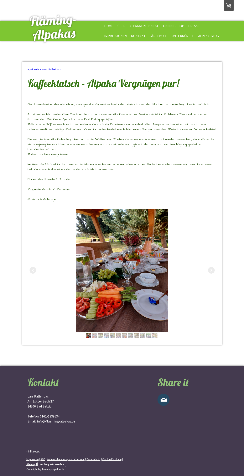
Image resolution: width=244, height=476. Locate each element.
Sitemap (31, 464)
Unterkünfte (183, 36)
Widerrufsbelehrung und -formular (66, 459)
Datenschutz (93, 459)
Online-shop (173, 26)
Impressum (32, 459)
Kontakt (138, 36)
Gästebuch (158, 36)
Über (121, 26)
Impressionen (115, 36)
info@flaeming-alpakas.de (56, 421)
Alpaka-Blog (208, 36)
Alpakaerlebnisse (144, 26)
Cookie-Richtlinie (111, 459)
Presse (193, 26)
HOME (108, 26)
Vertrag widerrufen (52, 464)
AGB (43, 459)
